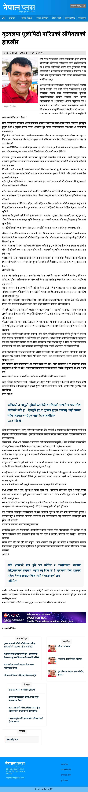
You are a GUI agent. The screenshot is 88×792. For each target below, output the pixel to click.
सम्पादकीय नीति (66, 769)
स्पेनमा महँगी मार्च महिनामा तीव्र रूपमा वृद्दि (20, 675)
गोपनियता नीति (66, 775)
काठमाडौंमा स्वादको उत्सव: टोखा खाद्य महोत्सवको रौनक (19, 666)
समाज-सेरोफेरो (42, 18)
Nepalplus (12, 739)
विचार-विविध (27, 18)
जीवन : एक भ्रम (64, 646)
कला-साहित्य (70, 18)
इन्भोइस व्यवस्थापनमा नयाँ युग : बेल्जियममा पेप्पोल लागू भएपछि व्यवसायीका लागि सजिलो (21, 655)
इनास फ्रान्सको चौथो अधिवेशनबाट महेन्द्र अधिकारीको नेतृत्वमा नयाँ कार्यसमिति (19, 645)
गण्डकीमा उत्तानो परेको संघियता (70, 659)
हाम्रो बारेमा (64, 764)
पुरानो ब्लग (64, 780)
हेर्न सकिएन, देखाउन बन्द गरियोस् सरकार (71, 673)
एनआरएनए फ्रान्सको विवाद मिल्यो (22, 690)
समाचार (12, 18)
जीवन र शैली (56, 18)
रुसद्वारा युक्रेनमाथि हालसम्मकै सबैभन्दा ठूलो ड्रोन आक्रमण (26, 719)
